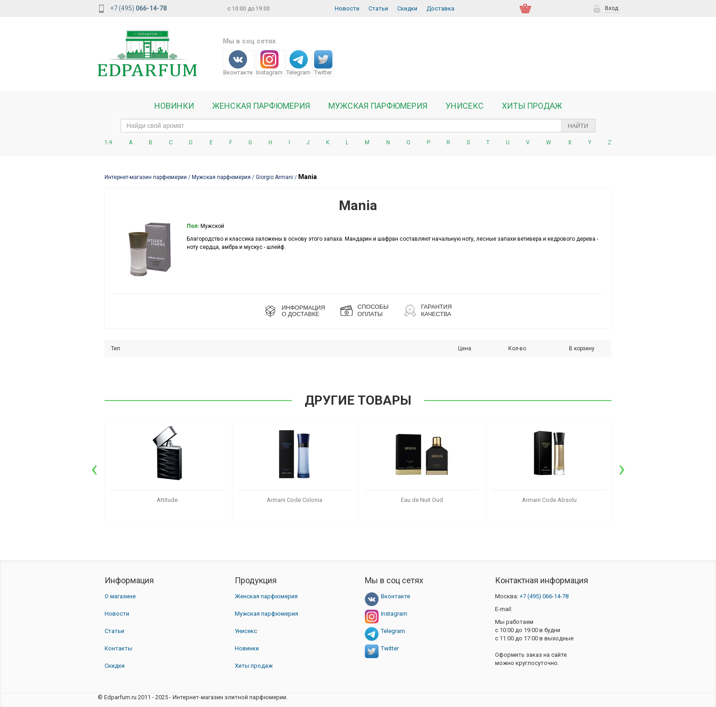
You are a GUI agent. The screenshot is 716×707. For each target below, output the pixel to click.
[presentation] (94, 468)
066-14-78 (544, 596)
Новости (347, 8)
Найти (578, 125)
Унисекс (465, 106)
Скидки (407, 8)
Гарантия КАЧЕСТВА (436, 310)
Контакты (118, 648)
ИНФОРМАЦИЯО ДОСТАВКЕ (303, 310)
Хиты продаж (532, 106)
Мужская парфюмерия (377, 106)
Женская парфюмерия (266, 596)
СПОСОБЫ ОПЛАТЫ (373, 310)
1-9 (108, 142)
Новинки (174, 106)
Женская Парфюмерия (261, 106)
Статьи (378, 8)
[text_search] (358, 125)
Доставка (440, 8)
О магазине (120, 596)
